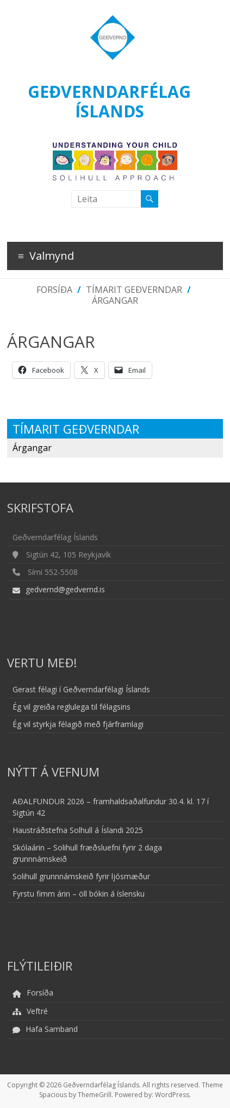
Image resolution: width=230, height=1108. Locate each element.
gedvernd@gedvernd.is (65, 589)
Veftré (37, 1011)
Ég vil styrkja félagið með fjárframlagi (78, 724)
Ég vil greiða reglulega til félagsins (71, 707)
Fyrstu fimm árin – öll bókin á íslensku (79, 893)
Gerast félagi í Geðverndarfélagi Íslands (81, 689)
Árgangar (115, 300)
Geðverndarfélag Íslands (109, 101)
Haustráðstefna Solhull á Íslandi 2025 (78, 830)
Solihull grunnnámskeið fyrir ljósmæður (81, 876)
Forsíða (54, 290)
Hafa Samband (52, 1029)
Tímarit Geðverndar (134, 290)
